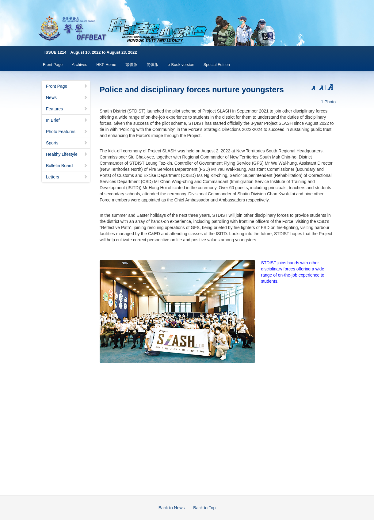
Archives (79, 64)
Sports (67, 142)
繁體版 (131, 64)
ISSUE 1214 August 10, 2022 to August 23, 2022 (90, 52)
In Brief (67, 120)
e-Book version (181, 64)
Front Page (53, 64)
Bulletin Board (67, 165)
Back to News (171, 507)
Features (67, 108)
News (67, 97)
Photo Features (67, 131)
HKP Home (106, 64)
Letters (67, 176)
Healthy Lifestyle (67, 154)
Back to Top (204, 507)
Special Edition (217, 64)
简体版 (152, 64)
